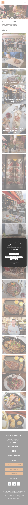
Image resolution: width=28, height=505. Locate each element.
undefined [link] (14, 263)
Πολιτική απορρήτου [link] (14, 262)
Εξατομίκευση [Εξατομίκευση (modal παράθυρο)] (14, 259)
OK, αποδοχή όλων (14, 254)
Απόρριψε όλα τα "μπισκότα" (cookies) (14, 256)
